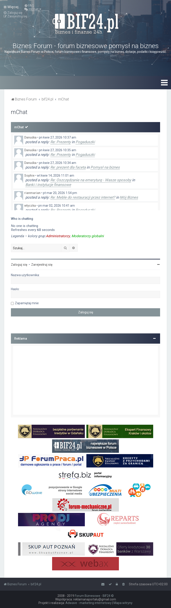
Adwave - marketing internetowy (88, 603)
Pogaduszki (85, 142)
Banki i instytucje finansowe (48, 184)
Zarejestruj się (42, 264)
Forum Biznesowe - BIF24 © (94, 596)
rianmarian (32, 193)
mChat (19, 127)
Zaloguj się (19, 264)
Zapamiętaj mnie (27, 303)
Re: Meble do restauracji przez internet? (82, 197)
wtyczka (30, 205)
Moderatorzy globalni (87, 236)
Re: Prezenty (60, 142)
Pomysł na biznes (105, 167)
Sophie (29, 175)
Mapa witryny (123, 603)
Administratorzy (58, 236)
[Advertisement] (85, 380)
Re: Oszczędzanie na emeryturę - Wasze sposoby (90, 180)
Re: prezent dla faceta (68, 167)
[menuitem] (29, 5)
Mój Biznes (129, 197)
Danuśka (30, 137)
